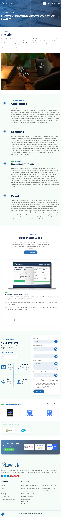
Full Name (36, 338)
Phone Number (38, 345)
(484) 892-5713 (49, 3)
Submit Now (39, 391)
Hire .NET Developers (27, 496)
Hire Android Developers (49, 486)
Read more (8, 314)
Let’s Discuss (9, 449)
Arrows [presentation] (8, 320)
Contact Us (4, 491)
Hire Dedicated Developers (29, 486)
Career (3, 488)
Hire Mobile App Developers (30, 488)
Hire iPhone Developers (28, 504)
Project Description (39, 360)
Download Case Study (9, 49)
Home (3, 486)
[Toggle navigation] (58, 3)
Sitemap (3, 494)
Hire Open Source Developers (26, 500)
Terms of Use (5, 496)
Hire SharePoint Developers (29, 491)
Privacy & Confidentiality (8, 499)
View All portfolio (30, 252)
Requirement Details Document (42, 372)
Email (35, 353)
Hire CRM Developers (27, 494)
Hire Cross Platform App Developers (49, 489)
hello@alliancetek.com (9, 356)
